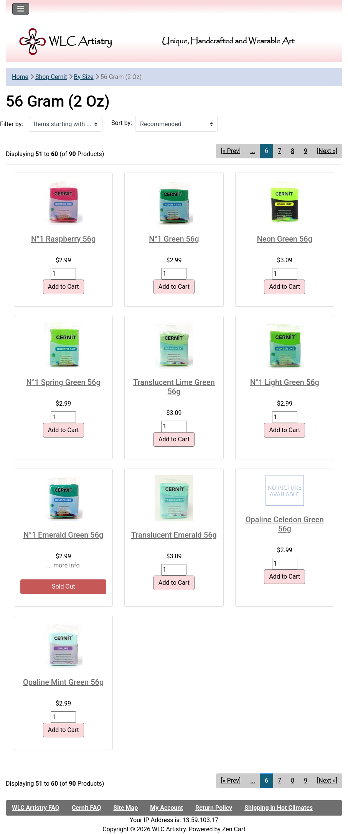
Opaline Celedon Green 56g (285, 524)
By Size (84, 77)
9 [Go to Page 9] (305, 151)
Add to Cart (63, 286)
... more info (63, 565)
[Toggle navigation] (20, 9)
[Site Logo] (66, 42)
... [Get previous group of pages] (252, 151)
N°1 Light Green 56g (284, 382)
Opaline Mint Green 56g (63, 682)
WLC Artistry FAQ (35, 807)
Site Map (125, 807)
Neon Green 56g (284, 238)
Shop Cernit (51, 77)
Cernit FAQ (86, 807)
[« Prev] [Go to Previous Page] (231, 151)
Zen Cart (234, 829)
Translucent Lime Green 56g (174, 387)
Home (20, 77)
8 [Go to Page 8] (292, 151)
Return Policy (213, 807)
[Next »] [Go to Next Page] (327, 151)
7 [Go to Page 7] (279, 151)
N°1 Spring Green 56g (63, 382)
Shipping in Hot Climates (278, 807)
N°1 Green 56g (174, 238)
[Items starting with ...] (65, 124)
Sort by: (121, 123)
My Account (166, 807)
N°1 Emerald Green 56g (63, 535)
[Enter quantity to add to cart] (63, 274)
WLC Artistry (169, 829)
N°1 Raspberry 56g (63, 238)
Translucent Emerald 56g (174, 535)
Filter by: (11, 124)
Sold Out (63, 586)
